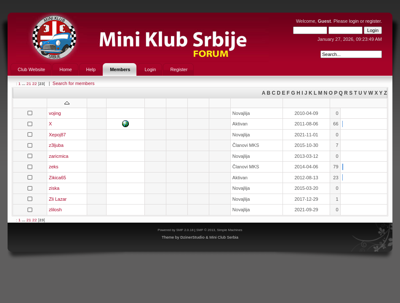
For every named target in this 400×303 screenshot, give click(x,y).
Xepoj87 (57, 134)
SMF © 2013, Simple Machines (219, 230)
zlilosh (55, 209)
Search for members (74, 83)
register (373, 21)
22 (34, 83)
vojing (55, 113)
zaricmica (58, 156)
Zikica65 (57, 177)
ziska (54, 188)
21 (29, 83)
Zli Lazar (58, 199)
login (354, 21)
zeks (54, 166)
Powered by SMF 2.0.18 (175, 230)
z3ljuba (56, 145)
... (24, 83)
